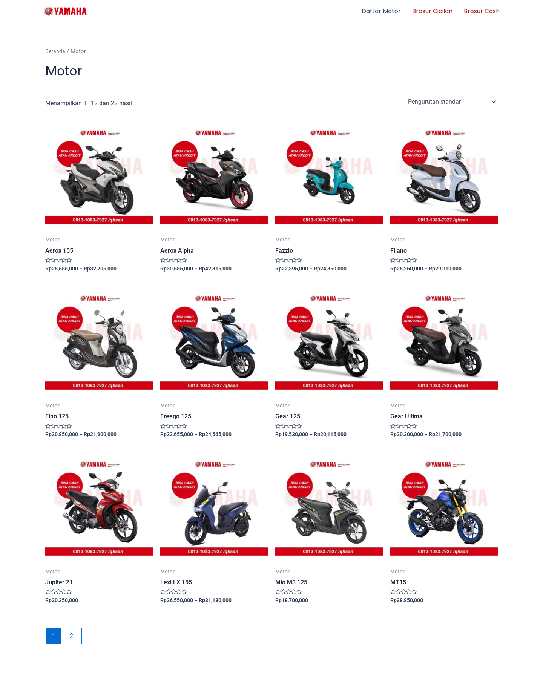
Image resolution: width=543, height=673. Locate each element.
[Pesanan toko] (451, 101)
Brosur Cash (482, 11)
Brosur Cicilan (432, 11)
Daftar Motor (381, 11)
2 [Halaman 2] (72, 636)
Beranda (55, 51)
